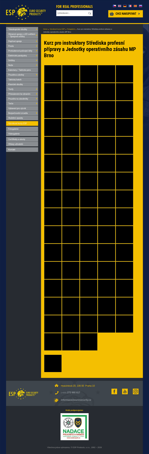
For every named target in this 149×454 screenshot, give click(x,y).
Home (45, 29)
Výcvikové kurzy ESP (57, 29)
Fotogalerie (71, 29)
